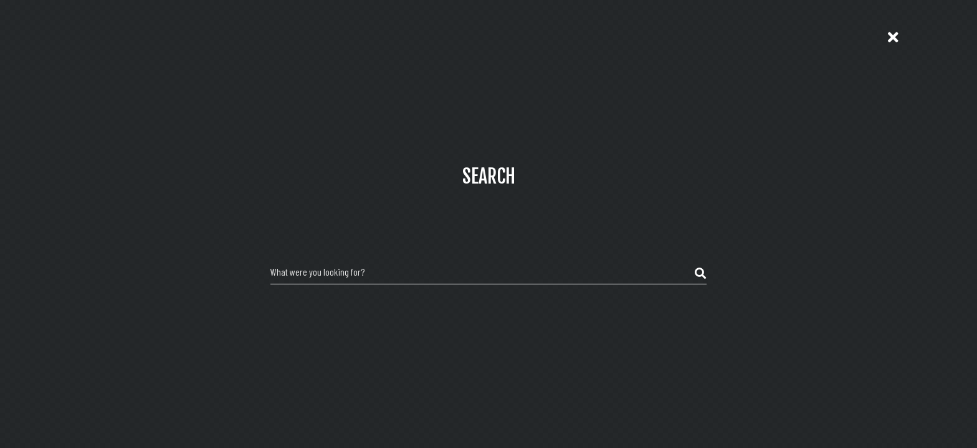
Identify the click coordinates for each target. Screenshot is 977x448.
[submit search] (701, 274)
